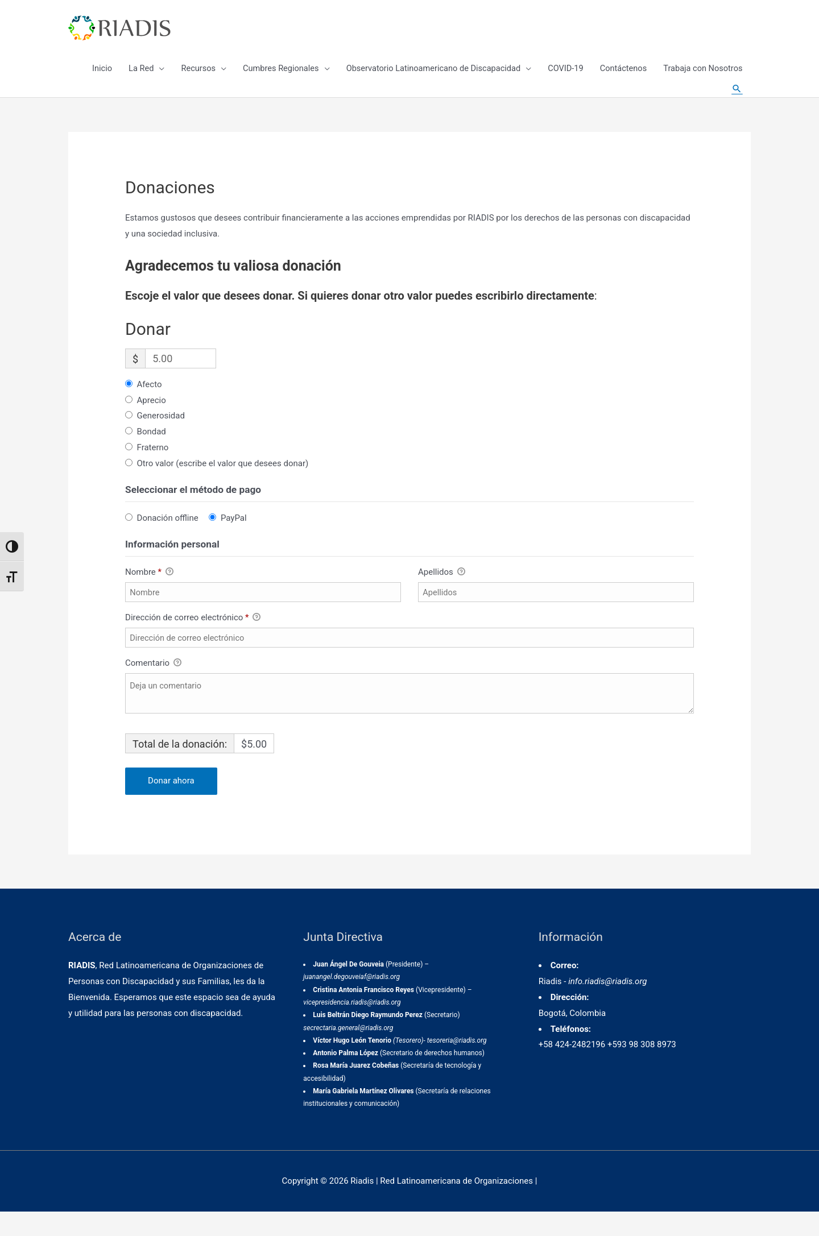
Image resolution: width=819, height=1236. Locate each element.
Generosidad (161, 438)
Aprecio (151, 422)
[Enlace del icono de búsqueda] (736, 102)
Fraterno (153, 470)
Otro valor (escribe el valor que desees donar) (223, 486)
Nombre (149, 595)
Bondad (151, 454)
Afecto (149, 406)
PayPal (234, 540)
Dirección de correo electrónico (192, 641)
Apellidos (441, 595)
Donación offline (167, 540)
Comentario (153, 686)
